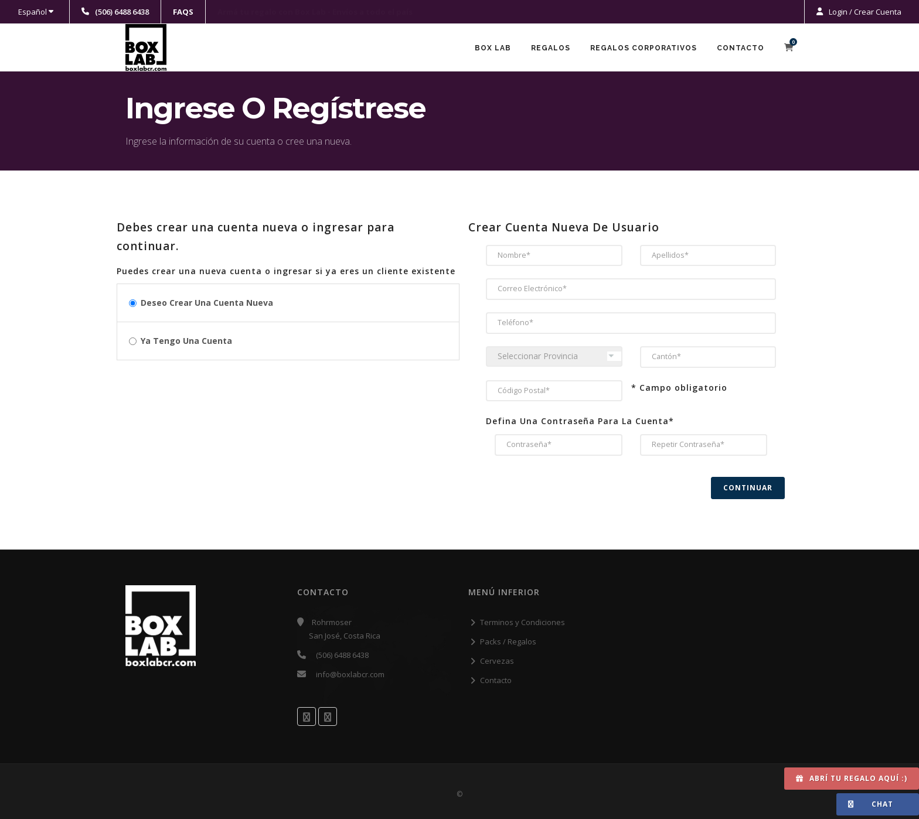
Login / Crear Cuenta (864, 11)
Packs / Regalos (508, 641)
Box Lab (493, 48)
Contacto (740, 48)
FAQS (183, 11)
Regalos (550, 48)
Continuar (747, 488)
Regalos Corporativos (643, 48)
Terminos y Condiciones (522, 622)
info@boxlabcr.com (350, 674)
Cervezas (497, 661)
